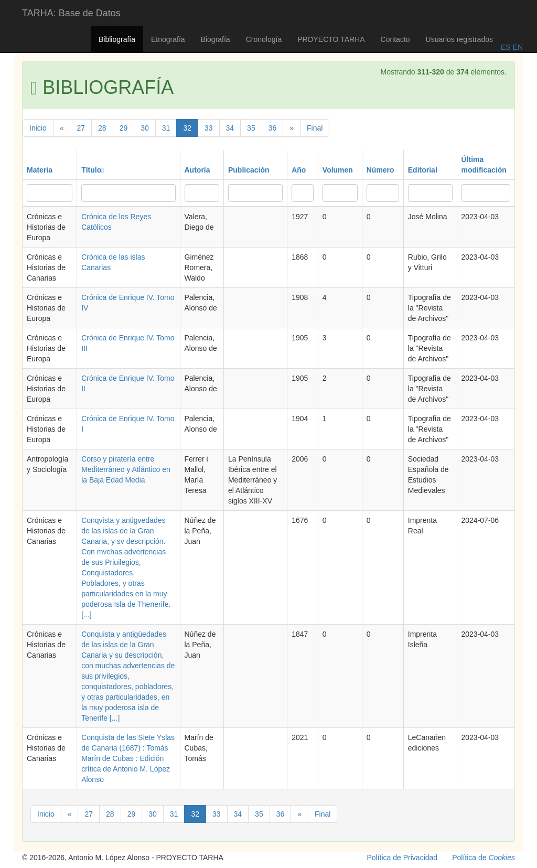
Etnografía (168, 39)
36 (272, 128)
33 (209, 128)
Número (380, 170)
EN (517, 47)
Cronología (264, 39)
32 (187, 128)
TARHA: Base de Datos (71, 13)
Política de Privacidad (402, 857)
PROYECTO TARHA (330, 39)
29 (124, 128)
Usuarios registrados (459, 39)
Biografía (215, 39)
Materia (39, 170)
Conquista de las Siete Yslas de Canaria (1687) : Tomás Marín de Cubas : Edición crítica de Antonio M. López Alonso (128, 758)
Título (92, 170)
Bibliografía (117, 39)
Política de (483, 857)
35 (251, 128)
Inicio (38, 128)
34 (230, 128)
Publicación (249, 170)
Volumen (338, 170)
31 (166, 128)
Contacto (395, 39)
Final (315, 128)
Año (299, 170)
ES (506, 47)
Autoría (197, 170)
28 (102, 128)
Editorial (422, 170)
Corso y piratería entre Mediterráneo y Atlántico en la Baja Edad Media (125, 469)
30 (145, 128)
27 (81, 128)
